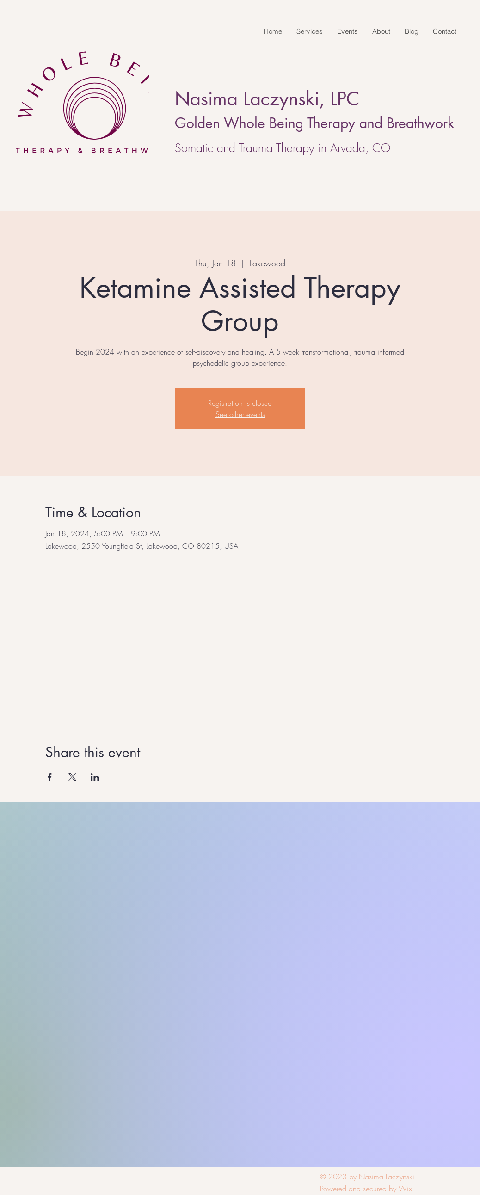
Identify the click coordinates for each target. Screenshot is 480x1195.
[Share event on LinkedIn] (95, 777)
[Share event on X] (72, 777)
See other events (240, 414)
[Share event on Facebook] (49, 777)
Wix (405, 1188)
